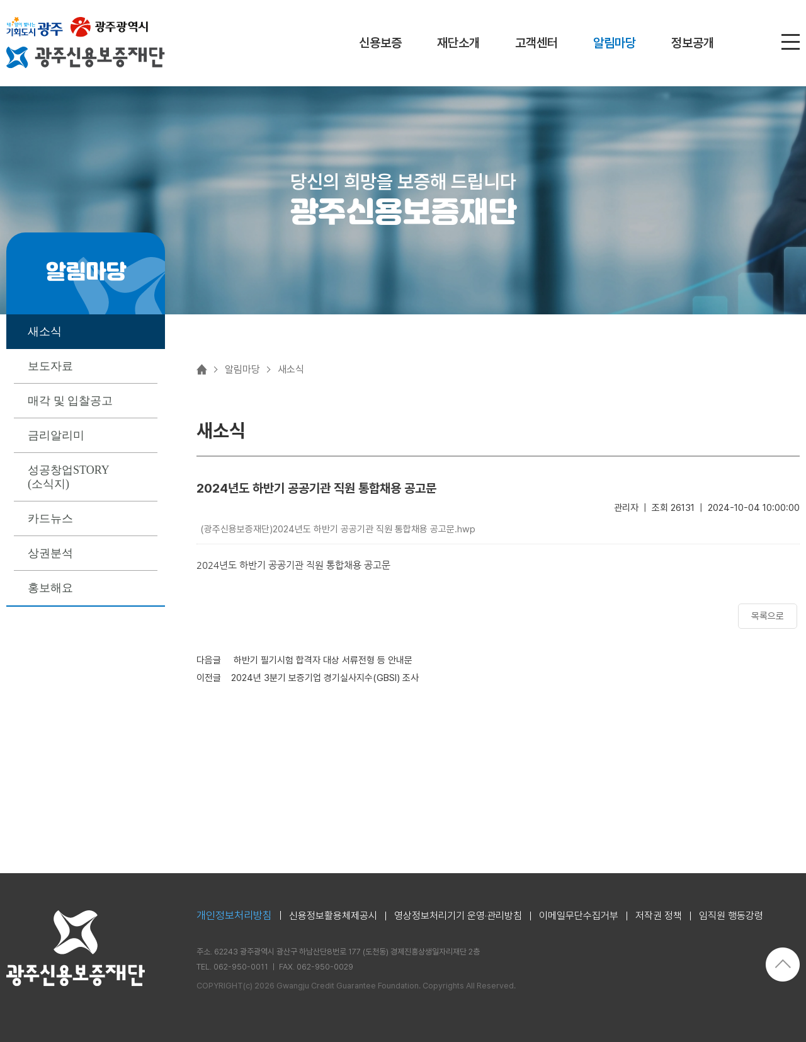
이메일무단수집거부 (578, 916)
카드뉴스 (50, 518)
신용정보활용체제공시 (333, 916)
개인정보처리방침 (234, 915)
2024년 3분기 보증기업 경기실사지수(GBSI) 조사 (325, 678)
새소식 (45, 331)
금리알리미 (56, 435)
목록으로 (767, 616)
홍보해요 (50, 587)
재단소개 (458, 42)
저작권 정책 (658, 916)
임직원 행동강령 (731, 916)
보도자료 (50, 366)
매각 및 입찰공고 (70, 400)
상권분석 (50, 553)
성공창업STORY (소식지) (69, 477)
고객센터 (536, 42)
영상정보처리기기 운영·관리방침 (458, 916)
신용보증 (380, 42)
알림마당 (614, 42)
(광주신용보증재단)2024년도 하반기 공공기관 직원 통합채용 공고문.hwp (337, 529)
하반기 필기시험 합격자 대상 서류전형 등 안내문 (321, 660)
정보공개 (692, 42)
